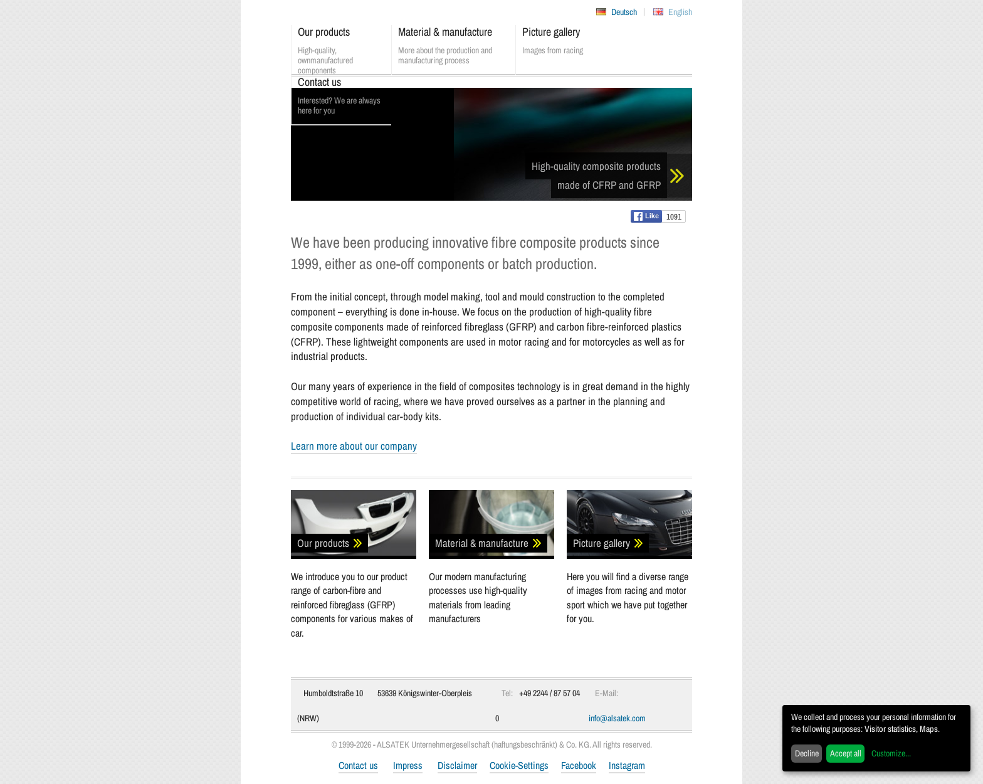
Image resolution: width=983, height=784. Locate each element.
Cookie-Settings (519, 765)
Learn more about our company (354, 445)
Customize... (891, 753)
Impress (408, 765)
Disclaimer (457, 765)
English (680, 12)
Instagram (627, 765)
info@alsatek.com (617, 718)
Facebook (578, 765)
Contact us (358, 765)
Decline (807, 753)
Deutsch (624, 12)
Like (646, 216)
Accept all (845, 753)
